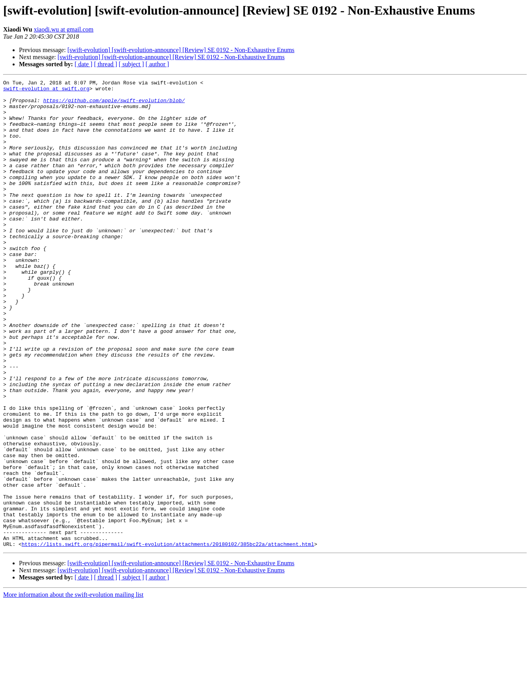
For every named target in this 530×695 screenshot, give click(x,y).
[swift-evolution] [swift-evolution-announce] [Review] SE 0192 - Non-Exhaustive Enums (180, 50)
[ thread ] (105, 64)
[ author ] (157, 64)
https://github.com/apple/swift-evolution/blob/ (114, 104)
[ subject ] (131, 64)
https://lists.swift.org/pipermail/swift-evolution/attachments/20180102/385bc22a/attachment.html (168, 637)
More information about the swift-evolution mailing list (73, 688)
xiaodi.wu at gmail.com (64, 29)
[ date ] (83, 64)
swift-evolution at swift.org (46, 90)
